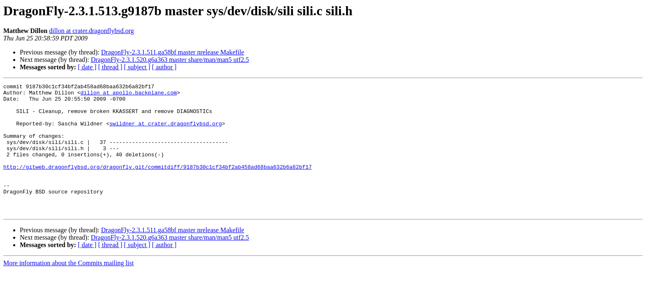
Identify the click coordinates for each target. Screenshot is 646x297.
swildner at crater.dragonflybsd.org (165, 132)
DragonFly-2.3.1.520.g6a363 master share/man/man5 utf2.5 (170, 59)
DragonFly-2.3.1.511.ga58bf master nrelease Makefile (172, 52)
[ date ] (87, 67)
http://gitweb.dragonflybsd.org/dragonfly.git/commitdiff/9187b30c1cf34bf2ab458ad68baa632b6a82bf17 (157, 184)
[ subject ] (137, 67)
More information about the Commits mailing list (68, 288)
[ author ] (164, 67)
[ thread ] (110, 67)
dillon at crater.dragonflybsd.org (91, 30)
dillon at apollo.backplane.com (128, 95)
